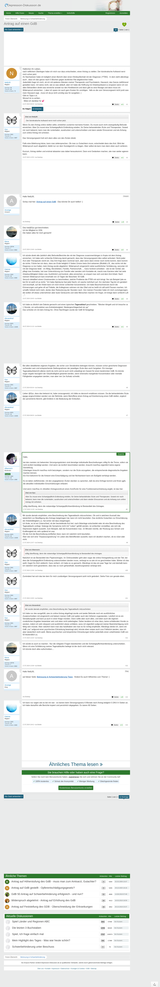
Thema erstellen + (55, 13)
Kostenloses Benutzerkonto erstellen (76, 788)
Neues (31, 13)
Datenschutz (65, 968)
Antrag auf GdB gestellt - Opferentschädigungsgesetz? (43, 887)
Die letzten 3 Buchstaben (26, 927)
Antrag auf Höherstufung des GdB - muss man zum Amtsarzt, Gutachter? (53, 881)
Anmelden (124, 13)
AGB (87, 968)
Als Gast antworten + (14, 30)
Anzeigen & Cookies (78, 968)
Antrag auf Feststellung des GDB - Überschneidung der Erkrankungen (52, 906)
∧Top (154, 984)
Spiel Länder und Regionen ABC (31, 921)
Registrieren (110, 13)
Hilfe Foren (19, 13)
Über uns (40, 968)
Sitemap (93, 968)
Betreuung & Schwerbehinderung (32, 957)
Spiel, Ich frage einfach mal (28, 934)
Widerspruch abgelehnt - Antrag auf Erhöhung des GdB (43, 900)
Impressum (55, 968)
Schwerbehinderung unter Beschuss (33, 946)
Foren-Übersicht (11, 957)
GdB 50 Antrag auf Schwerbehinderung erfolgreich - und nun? (47, 894)
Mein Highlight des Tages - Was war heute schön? (41, 940)
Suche (40, 13)
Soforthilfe (71, 13)
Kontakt (47, 968)
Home (8, 13)
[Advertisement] (67, 49)
